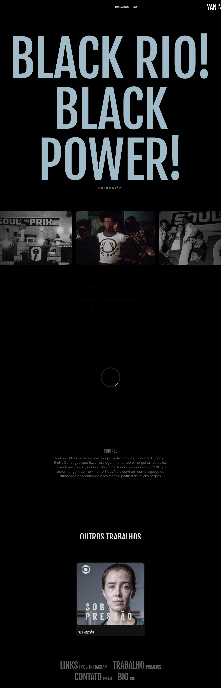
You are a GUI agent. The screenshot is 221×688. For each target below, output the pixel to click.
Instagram (98, 667)
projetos (153, 667)
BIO (132, 678)
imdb (83, 667)
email (107, 678)
